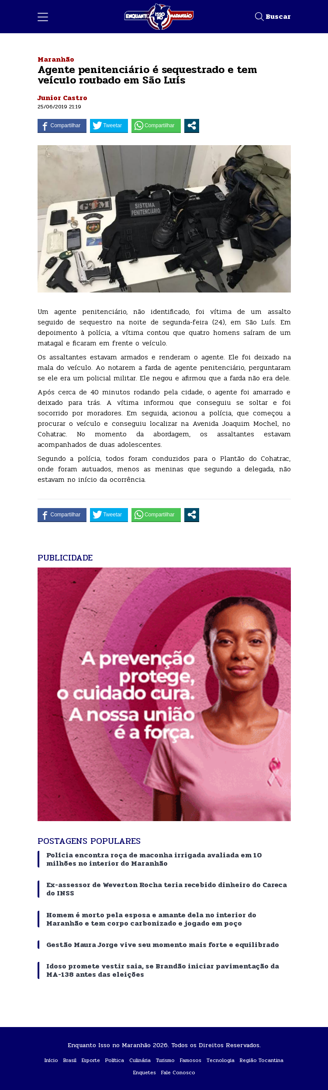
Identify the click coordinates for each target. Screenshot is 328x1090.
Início (51, 1060)
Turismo (165, 1060)
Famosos (190, 1060)
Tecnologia (221, 1060)
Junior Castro (62, 97)
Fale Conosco (178, 1072)
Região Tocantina (261, 1060)
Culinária (140, 1060)
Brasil (69, 1060)
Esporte (91, 1060)
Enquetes (144, 1072)
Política (114, 1060)
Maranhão (56, 59)
